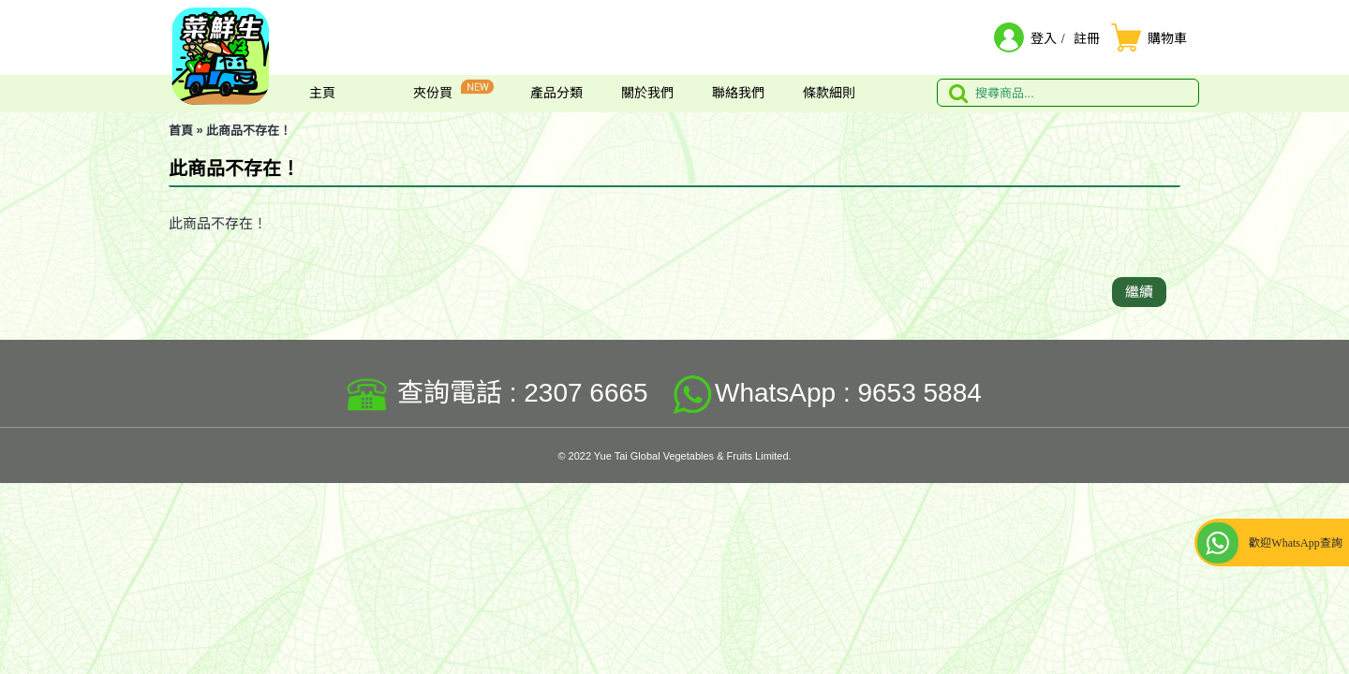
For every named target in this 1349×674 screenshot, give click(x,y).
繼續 (1139, 292)
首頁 (181, 131)
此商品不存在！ (248, 131)
